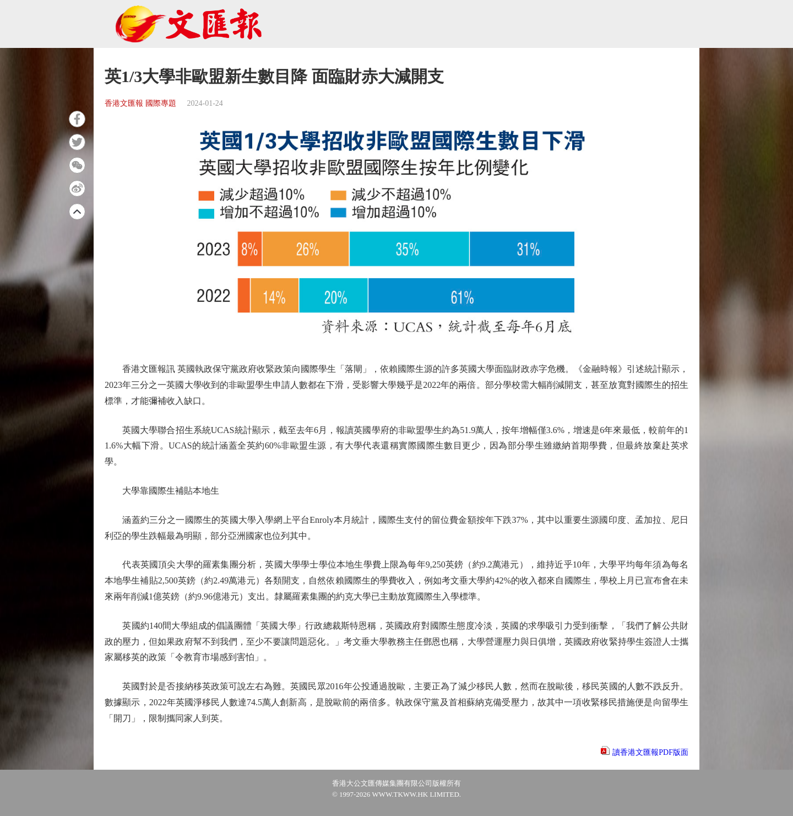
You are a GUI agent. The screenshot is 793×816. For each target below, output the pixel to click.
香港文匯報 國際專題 (140, 103)
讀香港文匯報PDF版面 (650, 752)
